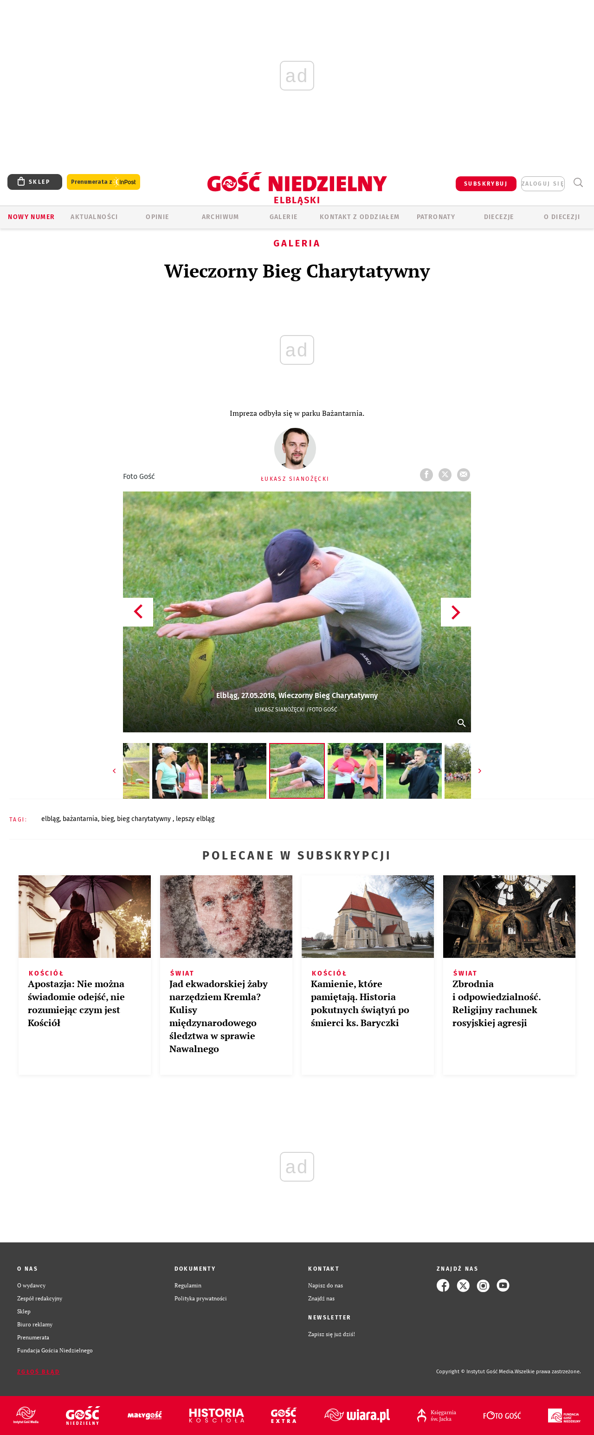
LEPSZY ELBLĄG (195, 819)
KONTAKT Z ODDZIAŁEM (360, 217)
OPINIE (157, 217)
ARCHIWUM (220, 217)
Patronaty (436, 217)
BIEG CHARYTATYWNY (145, 819)
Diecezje (499, 217)
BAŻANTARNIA (80, 819)
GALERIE (284, 217)
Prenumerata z (103, 182)
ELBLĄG (50, 819)
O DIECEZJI (562, 217)
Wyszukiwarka (578, 182)
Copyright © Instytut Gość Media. (475, 1372)
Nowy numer (31, 217)
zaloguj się (543, 184)
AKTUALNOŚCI (94, 217)
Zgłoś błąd (38, 1372)
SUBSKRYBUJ (486, 184)
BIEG (107, 819)
